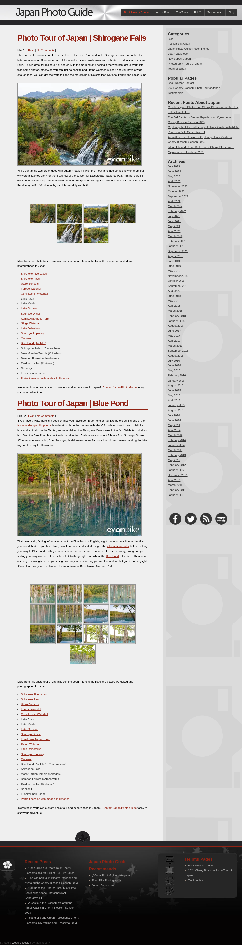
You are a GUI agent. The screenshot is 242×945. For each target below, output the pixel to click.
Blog (231, 12)
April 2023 (174, 181)
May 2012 (174, 460)
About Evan (163, 12)
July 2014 (174, 415)
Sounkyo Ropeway (32, 333)
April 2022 (174, 201)
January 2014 (176, 445)
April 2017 (174, 340)
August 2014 (175, 410)
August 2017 (175, 325)
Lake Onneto (29, 308)
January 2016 (176, 380)
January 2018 (176, 320)
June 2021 (174, 221)
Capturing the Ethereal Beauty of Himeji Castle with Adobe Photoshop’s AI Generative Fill (51, 892)
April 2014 (174, 430)
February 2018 (177, 315)
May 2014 (174, 425)
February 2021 (177, 241)
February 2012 (177, 464)
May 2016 (174, 370)
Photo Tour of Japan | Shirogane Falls (81, 37)
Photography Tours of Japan (185, 63)
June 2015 (174, 390)
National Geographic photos (34, 425)
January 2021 (176, 245)
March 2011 (175, 484)
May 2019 (174, 270)
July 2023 (174, 166)
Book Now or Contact (137, 12)
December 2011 (178, 475)
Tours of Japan (177, 68)
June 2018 (174, 295)
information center (118, 546)
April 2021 (174, 231)
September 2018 (178, 285)
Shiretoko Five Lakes (34, 273)
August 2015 (175, 385)
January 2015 (176, 405)
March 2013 (175, 450)
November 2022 (178, 186)
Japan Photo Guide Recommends (188, 48)
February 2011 (177, 489)
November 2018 (178, 275)
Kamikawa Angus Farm (35, 318)
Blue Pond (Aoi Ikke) (33, 343)
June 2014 (174, 420)
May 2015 (174, 395)
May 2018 (174, 300)
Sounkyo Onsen (31, 313)
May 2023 (174, 176)
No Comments (46, 50)
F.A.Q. (198, 12)
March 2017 (175, 345)
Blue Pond (112, 556)
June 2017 (174, 330)
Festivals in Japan (179, 43)
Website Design (21, 942)
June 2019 (174, 265)
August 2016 (175, 355)
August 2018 (175, 290)
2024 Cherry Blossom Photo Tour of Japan (194, 87)
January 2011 (176, 494)
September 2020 (178, 251)
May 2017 (174, 335)
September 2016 (178, 350)
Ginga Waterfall (31, 323)
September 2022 (178, 196)
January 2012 (176, 469)
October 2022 (176, 191)
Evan (31, 50)
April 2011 (174, 480)
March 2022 (175, 206)
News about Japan (179, 58)
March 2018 (175, 310)
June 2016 (174, 365)
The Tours (182, 12)
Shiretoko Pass (30, 278)
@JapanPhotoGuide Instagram (111, 875)
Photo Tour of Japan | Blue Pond (72, 403)
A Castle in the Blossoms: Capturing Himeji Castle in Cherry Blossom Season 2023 (49, 907)
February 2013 (177, 455)
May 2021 (174, 226)
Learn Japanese (178, 53)
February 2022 (177, 211)
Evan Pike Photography (106, 880)
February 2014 (177, 440)
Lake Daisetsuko (31, 328)
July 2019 (174, 261)
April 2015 (174, 400)
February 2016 (177, 375)
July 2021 (174, 216)
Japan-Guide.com (103, 885)
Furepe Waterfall (31, 288)
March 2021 (175, 236)
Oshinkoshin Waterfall (34, 293)
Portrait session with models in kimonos (45, 378)
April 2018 (174, 305)
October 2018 (176, 280)
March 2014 (175, 435)
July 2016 (174, 360)
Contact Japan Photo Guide (120, 387)
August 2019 (175, 256)
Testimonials (215, 12)
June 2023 (174, 171)
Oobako (26, 338)
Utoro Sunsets (30, 283)
